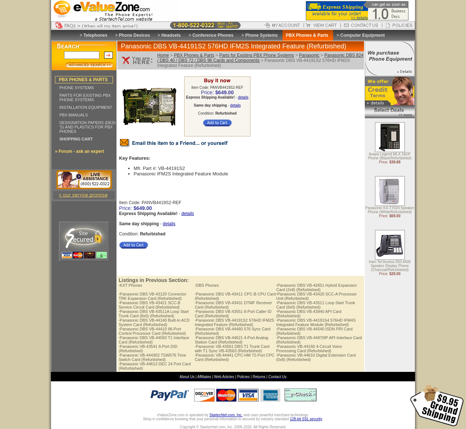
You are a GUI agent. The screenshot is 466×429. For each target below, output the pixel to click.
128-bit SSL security (306, 419)
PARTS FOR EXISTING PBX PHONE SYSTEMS (85, 97)
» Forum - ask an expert (79, 151)
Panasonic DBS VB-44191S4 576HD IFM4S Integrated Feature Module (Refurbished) (316, 322)
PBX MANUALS (73, 115)
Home (163, 55)
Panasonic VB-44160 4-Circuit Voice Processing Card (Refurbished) (309, 348)
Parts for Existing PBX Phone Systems (256, 55)
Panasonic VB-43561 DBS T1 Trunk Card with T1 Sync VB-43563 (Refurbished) (232, 348)
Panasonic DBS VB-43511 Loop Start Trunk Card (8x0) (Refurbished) (315, 305)
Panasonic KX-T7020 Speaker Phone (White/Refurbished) (389, 210)
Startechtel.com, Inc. (225, 415)
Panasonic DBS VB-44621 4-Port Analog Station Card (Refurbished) (231, 339)
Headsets (171, 35)
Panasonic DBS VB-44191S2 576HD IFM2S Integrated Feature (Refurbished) (234, 322)
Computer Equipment (362, 35)
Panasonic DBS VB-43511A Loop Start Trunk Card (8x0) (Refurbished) (154, 313)
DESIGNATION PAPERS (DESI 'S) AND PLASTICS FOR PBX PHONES (87, 127)
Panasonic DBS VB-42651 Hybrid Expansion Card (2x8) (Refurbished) (316, 287)
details (243, 97)
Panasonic (309, 55)
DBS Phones (207, 285)
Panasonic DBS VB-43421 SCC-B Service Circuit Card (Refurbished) (149, 305)
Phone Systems (261, 35)
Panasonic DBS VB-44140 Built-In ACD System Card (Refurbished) (154, 322)
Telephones (95, 35)
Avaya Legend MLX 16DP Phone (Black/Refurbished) (390, 156)
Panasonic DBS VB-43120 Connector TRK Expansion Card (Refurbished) (152, 296)
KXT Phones (130, 285)
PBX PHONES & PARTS (83, 79)
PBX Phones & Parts (194, 55)
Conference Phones (212, 35)
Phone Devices (134, 35)
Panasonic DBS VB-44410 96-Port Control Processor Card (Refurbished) (152, 331)
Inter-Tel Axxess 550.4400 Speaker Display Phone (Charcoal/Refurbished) (390, 266)
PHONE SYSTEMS (76, 88)
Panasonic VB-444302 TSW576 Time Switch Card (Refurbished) (152, 357)
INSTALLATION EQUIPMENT (85, 107)
